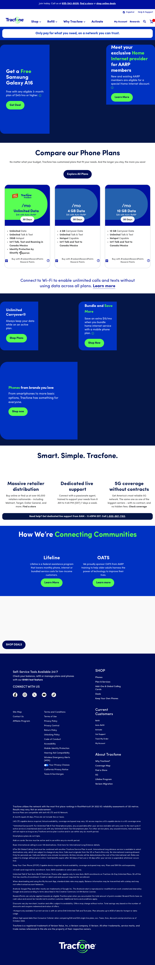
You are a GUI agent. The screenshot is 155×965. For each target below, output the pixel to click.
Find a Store (101, 770)
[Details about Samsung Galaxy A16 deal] (40, 95)
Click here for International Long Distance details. (78, 845)
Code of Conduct (52, 739)
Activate (98, 730)
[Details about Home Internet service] (93, 333)
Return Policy (50, 730)
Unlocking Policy (52, 735)
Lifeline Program (103, 779)
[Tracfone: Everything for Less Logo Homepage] (15, 20)
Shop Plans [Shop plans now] (16, 338)
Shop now (18, 411)
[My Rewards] (135, 22)
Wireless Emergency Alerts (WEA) (57, 759)
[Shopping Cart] (151, 22)
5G (96, 775)
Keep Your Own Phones (106, 698)
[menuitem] (36, 21)
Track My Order (101, 739)
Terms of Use (50, 716)
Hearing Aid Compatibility (56, 753)
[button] (36, 21)
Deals (98, 694)
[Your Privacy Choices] (57, 766)
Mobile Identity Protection (56, 748)
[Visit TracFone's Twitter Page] (34, 695)
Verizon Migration (104, 784)
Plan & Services (102, 682)
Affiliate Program (21, 721)
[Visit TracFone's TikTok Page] (54, 695)
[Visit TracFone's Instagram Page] (25, 695)
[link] (97, 21)
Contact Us (18, 716)
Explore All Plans (77, 174)
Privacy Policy (50, 721)
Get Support (100, 734)
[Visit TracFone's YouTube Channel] (44, 695)
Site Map (17, 712)
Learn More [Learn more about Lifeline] (51, 582)
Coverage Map (102, 766)
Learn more (104, 286)
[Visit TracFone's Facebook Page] (15, 695)
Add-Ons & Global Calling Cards (108, 688)
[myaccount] (120, 22)
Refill (97, 721)
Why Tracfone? (102, 761)
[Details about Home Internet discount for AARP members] (112, 87)
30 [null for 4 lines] (27, 219)
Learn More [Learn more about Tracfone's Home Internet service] (122, 97)
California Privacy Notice (56, 769)
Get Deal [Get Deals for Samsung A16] (15, 105)
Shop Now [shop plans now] (94, 343)
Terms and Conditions (54, 712)
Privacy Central (51, 726)
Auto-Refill (99, 725)
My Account (100, 743)
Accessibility (50, 744)
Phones (98, 677)
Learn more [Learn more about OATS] (103, 582)
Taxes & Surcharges (54, 774)
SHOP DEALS (14, 644)
